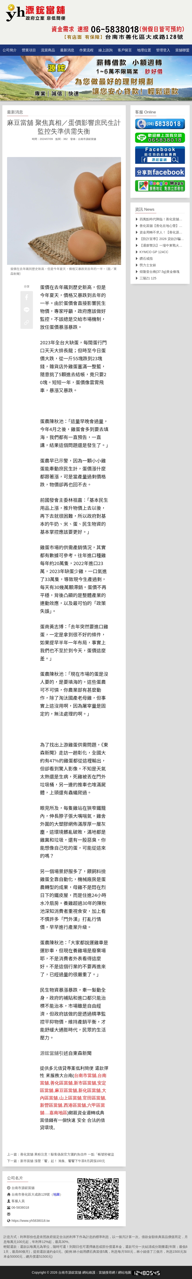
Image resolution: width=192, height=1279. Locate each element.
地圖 (56, 1194)
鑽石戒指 (144, 258)
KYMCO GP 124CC (151, 252)
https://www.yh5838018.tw (28, 1221)
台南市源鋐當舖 (87, 139)
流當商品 (48, 50)
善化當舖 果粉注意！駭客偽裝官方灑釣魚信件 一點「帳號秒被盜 (67, 1154)
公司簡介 (10, 50)
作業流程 (86, 50)
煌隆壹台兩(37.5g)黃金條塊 (157, 272)
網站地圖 (124, 1272)
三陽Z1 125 (146, 278)
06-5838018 (18, 1207)
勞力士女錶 (145, 265)
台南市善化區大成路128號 (28, 1194)
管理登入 (163, 50)
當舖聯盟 (182, 50)
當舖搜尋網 (107, 1272)
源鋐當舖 (49, 1053)
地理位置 (144, 50)
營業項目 (29, 50)
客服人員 (16, 1201)
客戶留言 (125, 50)
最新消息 (67, 50)
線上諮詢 (105, 50)
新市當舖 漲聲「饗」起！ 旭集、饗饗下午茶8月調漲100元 (62, 1161)
